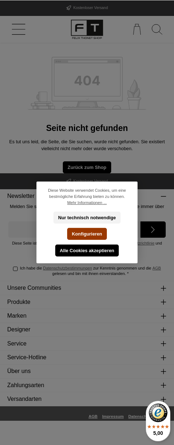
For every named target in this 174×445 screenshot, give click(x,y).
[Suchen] (157, 29)
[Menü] (17, 29)
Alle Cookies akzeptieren (87, 250)
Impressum (113, 416)
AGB (156, 268)
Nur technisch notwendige (87, 217)
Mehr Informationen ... (86, 202)
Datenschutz (140, 416)
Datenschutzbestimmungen (67, 268)
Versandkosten (61, 435)
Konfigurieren (87, 234)
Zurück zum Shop (87, 167)
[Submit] (153, 229)
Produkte (18, 302)
